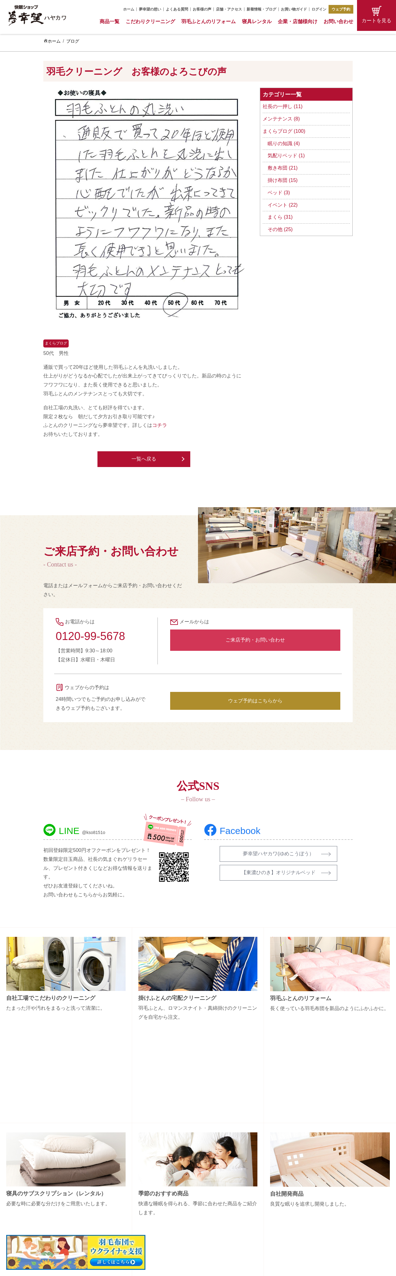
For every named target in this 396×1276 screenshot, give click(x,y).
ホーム (128, 9)
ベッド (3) (279, 192)
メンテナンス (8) (281, 118)
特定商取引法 (313, 1200)
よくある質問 (177, 9)
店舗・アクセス (229, 9)
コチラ (159, 425)
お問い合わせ (338, 21)
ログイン (319, 9)
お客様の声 (202, 9)
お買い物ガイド (294, 9)
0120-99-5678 (90, 636)
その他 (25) (280, 229)
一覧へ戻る (143, 458)
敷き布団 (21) (283, 168)
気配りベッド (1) (286, 155)
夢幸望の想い (150, 9)
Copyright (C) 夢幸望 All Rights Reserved (193, 1267)
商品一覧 (109, 21)
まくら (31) (280, 217)
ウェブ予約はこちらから (255, 700)
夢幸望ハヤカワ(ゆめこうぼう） (278, 853)
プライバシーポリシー (321, 1211)
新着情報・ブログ (261, 9)
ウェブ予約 (341, 9)
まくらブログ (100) (284, 131)
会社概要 (308, 1168)
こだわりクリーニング (150, 21)
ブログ (72, 41)
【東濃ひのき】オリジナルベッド (278, 872)
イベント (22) (283, 205)
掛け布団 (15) (283, 180)
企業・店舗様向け (297, 21)
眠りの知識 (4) (284, 143)
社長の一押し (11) (283, 106)
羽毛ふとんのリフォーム (208, 21)
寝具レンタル (257, 21)
